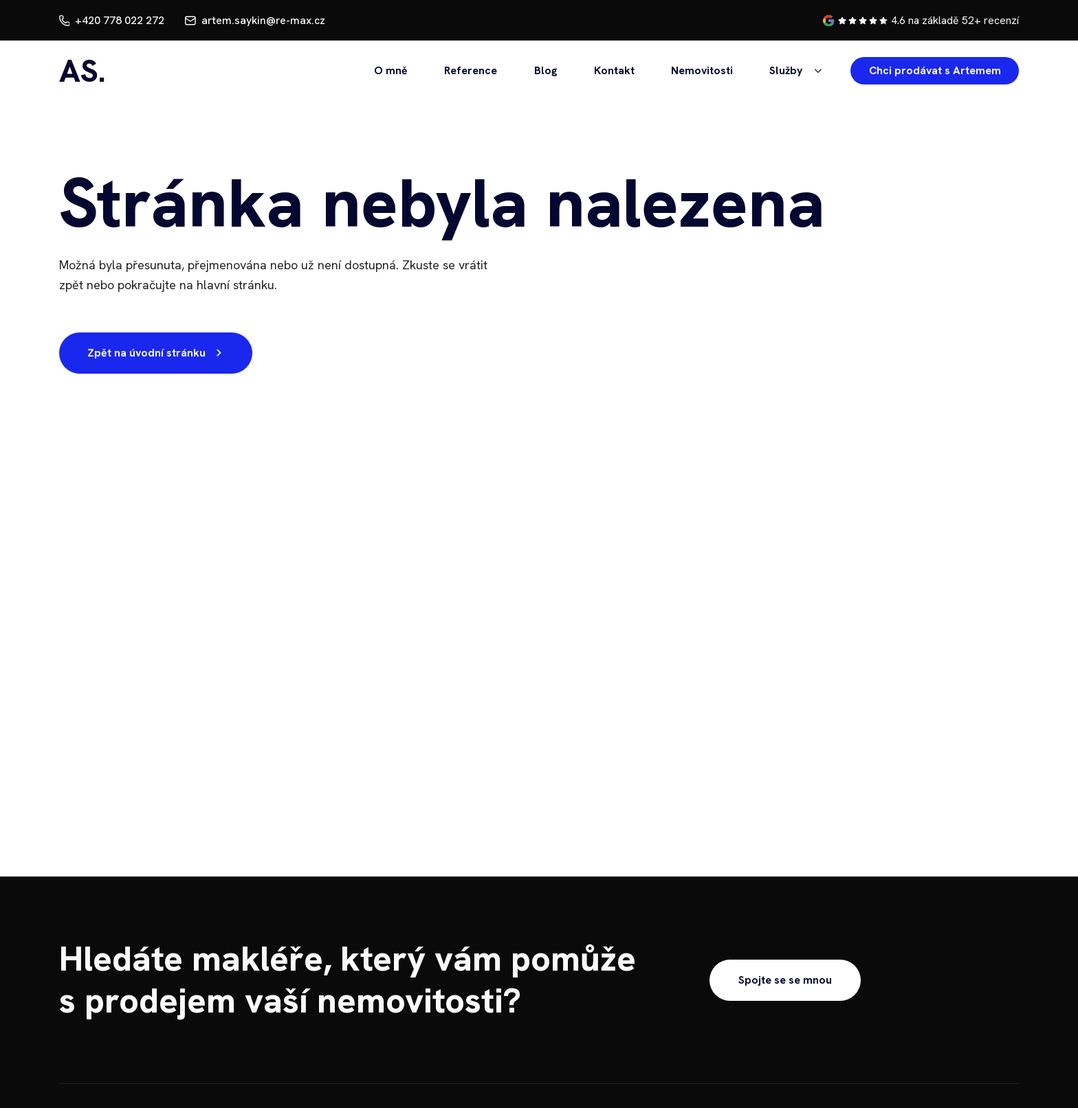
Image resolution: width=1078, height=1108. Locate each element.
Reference (470, 70)
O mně (391, 70)
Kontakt (614, 70)
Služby (785, 70)
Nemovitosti (702, 70)
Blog (546, 70)
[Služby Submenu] (815, 70)
